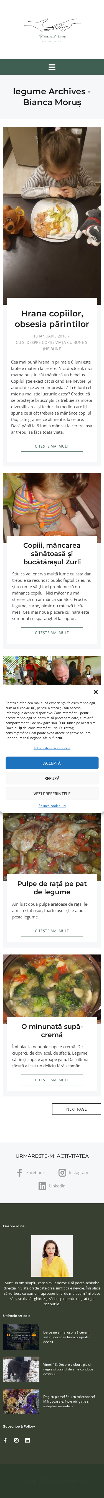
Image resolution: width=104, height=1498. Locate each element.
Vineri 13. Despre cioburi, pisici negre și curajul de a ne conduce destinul (68, 1369)
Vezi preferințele (52, 793)
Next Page (76, 1109)
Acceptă (52, 763)
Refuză (52, 778)
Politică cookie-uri (52, 805)
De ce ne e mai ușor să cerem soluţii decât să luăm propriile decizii (66, 1337)
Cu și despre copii (34, 342)
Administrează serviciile (52, 748)
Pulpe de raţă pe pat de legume (52, 888)
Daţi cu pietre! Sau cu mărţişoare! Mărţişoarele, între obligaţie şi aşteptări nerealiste (69, 1401)
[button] (95, 692)
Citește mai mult (52, 446)
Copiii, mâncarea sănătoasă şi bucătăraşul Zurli (52, 553)
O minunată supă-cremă (52, 1030)
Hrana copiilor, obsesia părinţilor (52, 318)
